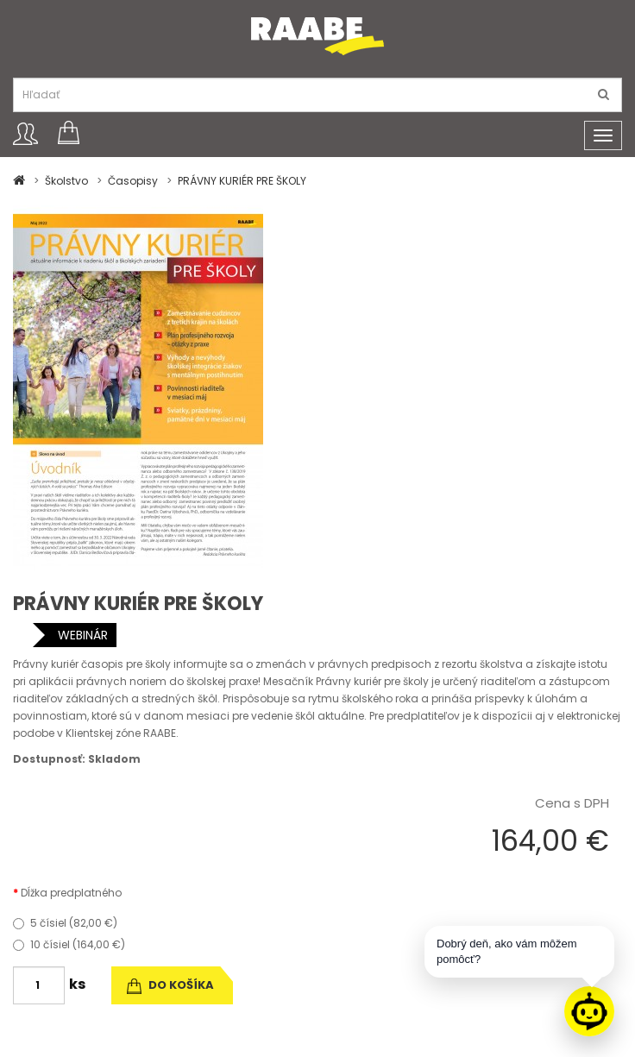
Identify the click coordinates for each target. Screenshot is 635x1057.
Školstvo (66, 180)
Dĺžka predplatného (71, 892)
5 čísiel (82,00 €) (65, 922)
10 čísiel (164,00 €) (69, 944)
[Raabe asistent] (589, 1011)
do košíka (170, 985)
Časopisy (133, 180)
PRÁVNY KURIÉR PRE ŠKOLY (242, 180)
